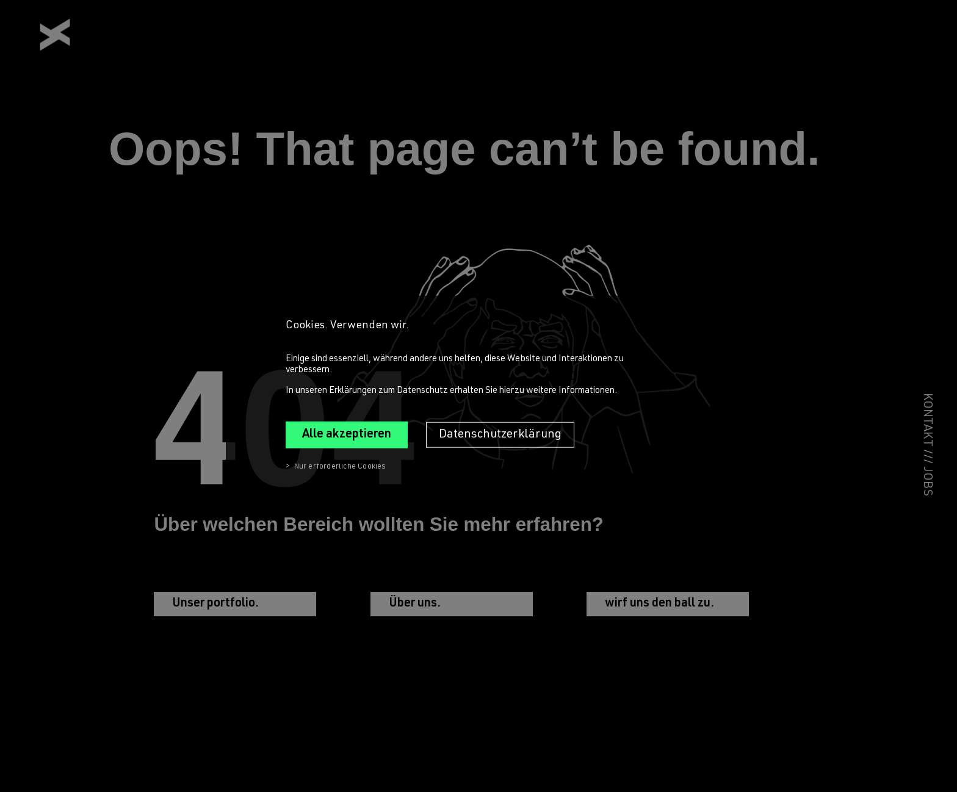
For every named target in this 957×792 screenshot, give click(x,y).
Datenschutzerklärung (500, 434)
